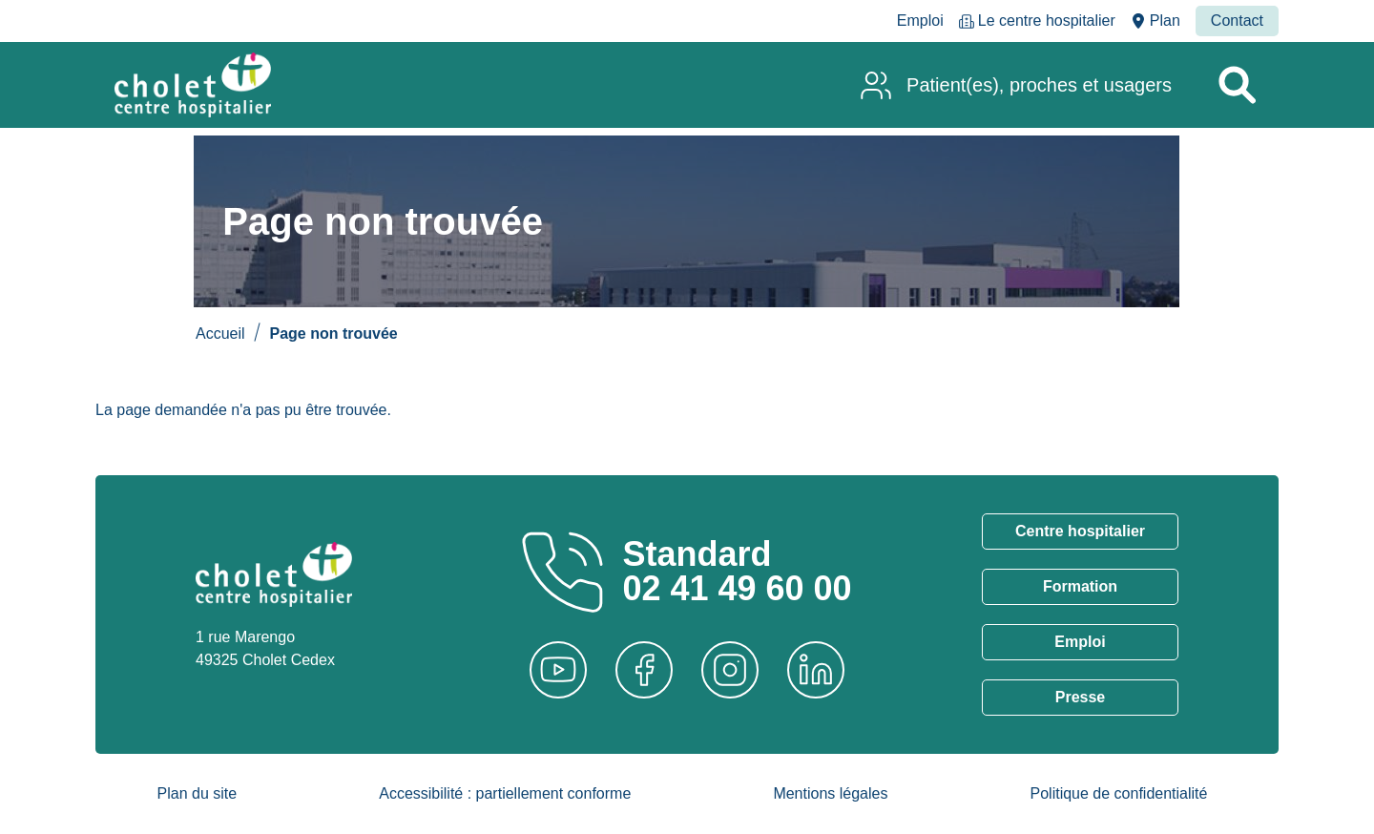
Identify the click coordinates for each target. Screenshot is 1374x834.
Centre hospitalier (1080, 531)
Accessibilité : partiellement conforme (505, 793)
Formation (1080, 586)
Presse (1080, 697)
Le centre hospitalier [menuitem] (1046, 20)
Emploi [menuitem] (920, 20)
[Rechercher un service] (1237, 85)
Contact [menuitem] (1237, 20)
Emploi (1079, 642)
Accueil (220, 333)
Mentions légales (830, 793)
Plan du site (197, 793)
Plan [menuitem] (1165, 20)
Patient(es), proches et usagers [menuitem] (1039, 84)
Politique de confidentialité (1119, 793)
